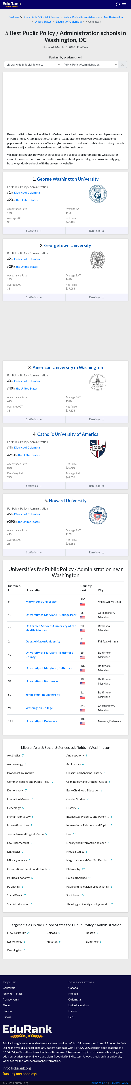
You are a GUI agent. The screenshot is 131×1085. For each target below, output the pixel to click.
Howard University (65, 500)
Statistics (34, 230)
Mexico (73, 993)
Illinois (7, 1017)
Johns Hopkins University (43, 694)
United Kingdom (78, 1005)
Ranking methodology (20, 1074)
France (72, 1011)
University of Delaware (41, 721)
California (9, 987)
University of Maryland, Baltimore (49, 668)
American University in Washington (65, 367)
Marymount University (41, 601)
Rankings (97, 230)
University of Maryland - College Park (51, 614)
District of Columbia (69, 21)
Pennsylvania (11, 999)
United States (43, 21)
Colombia (74, 999)
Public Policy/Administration (82, 17)
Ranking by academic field (65, 57)
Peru (71, 1017)
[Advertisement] (65, 103)
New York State (12, 993)
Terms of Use (98, 1082)
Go (122, 64)
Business (13, 17)
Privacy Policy (119, 1082)
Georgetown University (65, 245)
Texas (6, 1005)
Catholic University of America (65, 434)
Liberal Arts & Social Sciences (40, 17)
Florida (7, 1011)
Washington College (39, 707)
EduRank (82, 47)
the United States (27, 200)
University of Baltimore (42, 681)
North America (113, 17)
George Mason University (43, 641)
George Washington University (66, 179)
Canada (73, 987)
